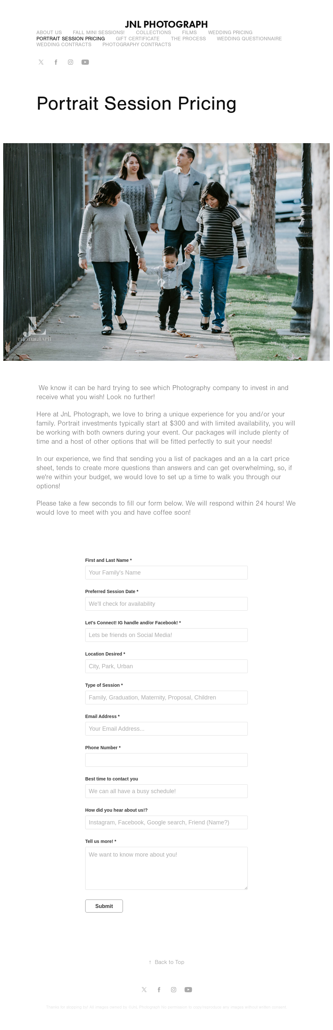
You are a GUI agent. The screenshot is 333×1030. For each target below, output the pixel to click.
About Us (49, 32)
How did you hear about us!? (116, 810)
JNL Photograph (166, 24)
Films (189, 32)
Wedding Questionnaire (249, 39)
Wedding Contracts (63, 44)
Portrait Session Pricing (70, 39)
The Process (188, 39)
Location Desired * (105, 654)
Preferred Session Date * (111, 591)
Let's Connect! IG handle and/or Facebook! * (133, 622)
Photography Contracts (136, 44)
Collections (153, 32)
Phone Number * (103, 747)
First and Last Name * (108, 560)
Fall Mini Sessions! (99, 32)
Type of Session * (104, 685)
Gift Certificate (138, 39)
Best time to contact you (111, 779)
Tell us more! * (100, 841)
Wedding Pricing (230, 32)
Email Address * (102, 716)
